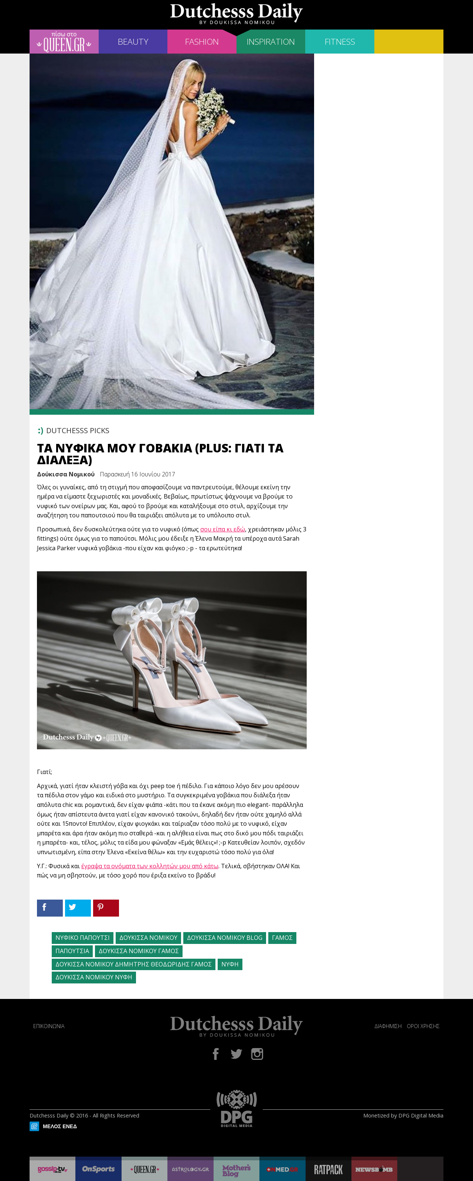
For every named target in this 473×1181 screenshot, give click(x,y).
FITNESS (340, 41)
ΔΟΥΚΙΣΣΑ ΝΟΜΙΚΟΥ (148, 938)
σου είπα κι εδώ (222, 529)
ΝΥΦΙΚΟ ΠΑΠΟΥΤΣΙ (82, 938)
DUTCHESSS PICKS (77, 430)
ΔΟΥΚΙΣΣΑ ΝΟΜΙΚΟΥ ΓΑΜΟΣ (139, 951)
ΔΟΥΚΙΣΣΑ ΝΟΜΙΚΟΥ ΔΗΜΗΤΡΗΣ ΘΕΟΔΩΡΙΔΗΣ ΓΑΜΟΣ (133, 964)
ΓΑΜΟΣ (282, 938)
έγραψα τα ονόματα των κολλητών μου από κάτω (149, 866)
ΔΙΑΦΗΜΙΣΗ (388, 1026)
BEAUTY (133, 41)
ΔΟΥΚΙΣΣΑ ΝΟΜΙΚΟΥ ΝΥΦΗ (93, 977)
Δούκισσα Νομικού (66, 474)
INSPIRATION (271, 41)
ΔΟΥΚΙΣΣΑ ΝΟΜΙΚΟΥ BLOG (224, 938)
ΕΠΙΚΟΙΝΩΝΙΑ (48, 1026)
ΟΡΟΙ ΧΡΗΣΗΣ (423, 1026)
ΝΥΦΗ (230, 964)
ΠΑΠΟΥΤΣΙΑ (72, 951)
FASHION (202, 41)
